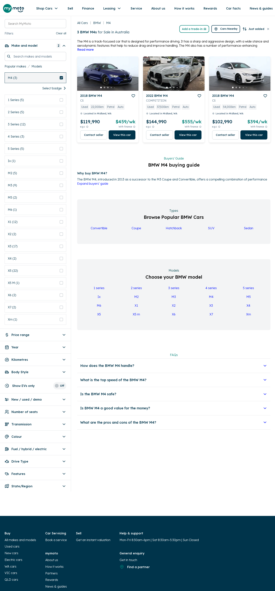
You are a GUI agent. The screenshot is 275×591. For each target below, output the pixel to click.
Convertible (99, 230)
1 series (99, 290)
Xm (248, 316)
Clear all (61, 34)
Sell (71, 9)
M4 (211, 299)
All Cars (82, 25)
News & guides (56, 575)
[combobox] (31, 25)
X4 (248, 308)
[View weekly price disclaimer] (134, 129)
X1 (136, 308)
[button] (62, 25)
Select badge (54, 77)
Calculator (12, 588)
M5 (248, 299)
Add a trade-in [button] (178, 31)
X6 (174, 316)
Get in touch (128, 548)
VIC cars (11, 561)
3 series (173, 290)
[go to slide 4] (111, 90)
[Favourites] (229, 9)
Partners (51, 562)
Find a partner (135, 555)
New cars (11, 542)
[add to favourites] (133, 98)
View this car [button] (122, 137)
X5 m (136, 316)
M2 (136, 299)
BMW (97, 25)
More (139, 9)
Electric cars (13, 548)
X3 (211, 308)
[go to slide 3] (108, 90)
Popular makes (15, 55)
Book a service (56, 528)
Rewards (51, 568)
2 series (136, 290)
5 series (248, 290)
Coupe (136, 230)
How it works (54, 555)
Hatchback (174, 230)
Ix (99, 299)
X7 (211, 316)
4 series (211, 290)
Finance (89, 9)
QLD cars (11, 568)
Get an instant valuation (93, 528)
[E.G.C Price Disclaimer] (87, 129)
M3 (173, 299)
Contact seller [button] (93, 137)
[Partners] (259, 9)
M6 (99, 308)
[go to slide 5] (115, 90)
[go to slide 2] (104, 90)
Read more (85, 52)
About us (51, 548)
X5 (99, 316)
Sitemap (51, 582)
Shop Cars (48, 9)
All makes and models (20, 528)
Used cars (12, 535)
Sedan (248, 230)
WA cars (10, 555)
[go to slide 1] (101, 90)
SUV (211, 230)
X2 (174, 308)
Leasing (113, 9)
